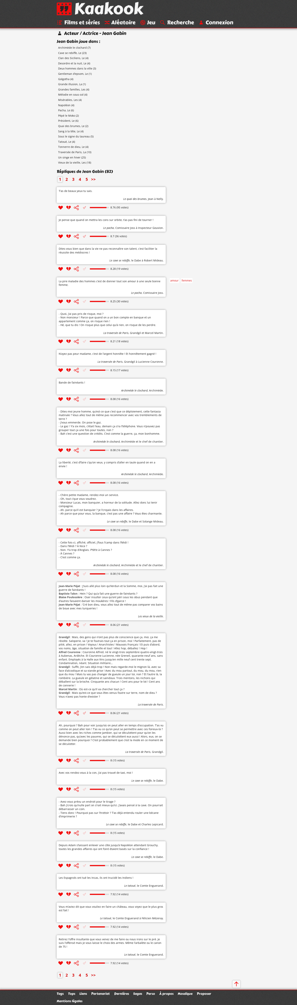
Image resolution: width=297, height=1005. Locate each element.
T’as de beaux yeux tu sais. (75, 191)
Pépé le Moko (66, 116)
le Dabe (136, 260)
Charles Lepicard (152, 824)
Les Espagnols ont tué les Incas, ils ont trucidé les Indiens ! (96, 878)
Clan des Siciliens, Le (71, 58)
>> (93, 179)
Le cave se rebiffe (119, 260)
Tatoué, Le (64, 142)
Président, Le (66, 121)
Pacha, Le (64, 110)
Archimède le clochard (72, 48)
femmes (187, 281)
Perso (150, 993)
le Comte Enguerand (150, 886)
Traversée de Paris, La (72, 152)
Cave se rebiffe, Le (69, 53)
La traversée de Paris (115, 333)
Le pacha (108, 228)
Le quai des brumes (134, 199)
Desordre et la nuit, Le (72, 63)
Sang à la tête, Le (69, 131)
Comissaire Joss (125, 228)
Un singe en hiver (69, 157)
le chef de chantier (151, 442)
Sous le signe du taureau (74, 137)
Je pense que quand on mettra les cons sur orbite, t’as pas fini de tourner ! (106, 220)
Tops (71, 993)
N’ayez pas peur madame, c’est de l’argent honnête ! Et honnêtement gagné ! (107, 354)
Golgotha (64, 79)
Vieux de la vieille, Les (72, 163)
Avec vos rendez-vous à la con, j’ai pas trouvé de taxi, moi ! (96, 773)
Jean (150, 199)
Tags (60, 993)
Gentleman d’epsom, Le (73, 74)
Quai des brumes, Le (71, 126)
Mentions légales (69, 1001)
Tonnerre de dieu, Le (71, 147)
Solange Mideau (152, 522)
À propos (166, 993)
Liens (83, 993)
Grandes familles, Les (71, 90)
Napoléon (64, 105)
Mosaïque (185, 993)
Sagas (137, 993)
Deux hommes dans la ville (75, 69)
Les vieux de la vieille (150, 616)
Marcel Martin (154, 333)
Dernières (121, 993)
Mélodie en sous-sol (71, 95)
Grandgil (135, 333)
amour (174, 281)
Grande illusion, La (70, 84)
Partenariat (100, 993)
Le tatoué (129, 886)
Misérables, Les (68, 100)
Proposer (204, 993)
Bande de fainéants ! (72, 383)
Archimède (156, 391)
